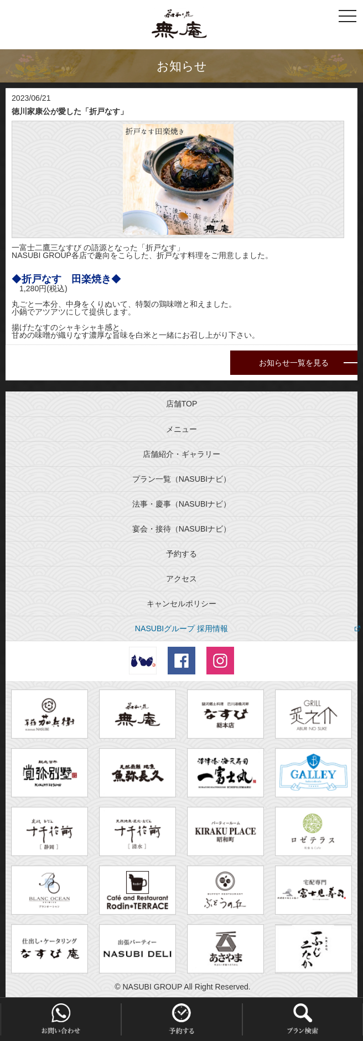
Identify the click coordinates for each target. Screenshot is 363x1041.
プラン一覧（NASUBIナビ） (181, 479)
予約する (181, 554)
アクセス (181, 579)
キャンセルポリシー (181, 603)
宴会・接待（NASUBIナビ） (181, 529)
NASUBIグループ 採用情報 (181, 628)
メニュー (181, 429)
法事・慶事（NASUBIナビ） (181, 504)
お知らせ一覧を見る (294, 362)
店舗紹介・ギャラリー (181, 454)
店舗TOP (182, 404)
